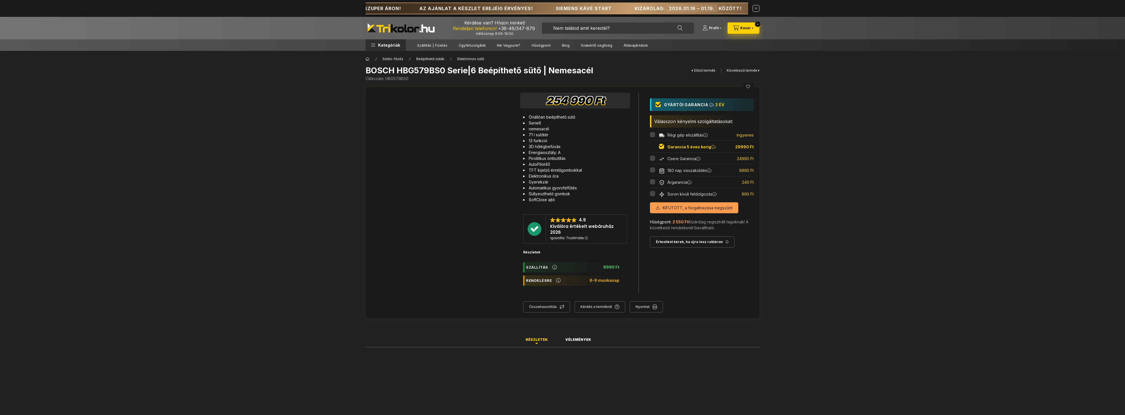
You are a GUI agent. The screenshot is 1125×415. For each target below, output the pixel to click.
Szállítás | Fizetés (432, 45)
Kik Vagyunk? (508, 45)
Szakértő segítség (596, 45)
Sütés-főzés (392, 59)
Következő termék (742, 70)
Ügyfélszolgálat (472, 45)
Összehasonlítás (543, 307)
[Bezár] (756, 8)
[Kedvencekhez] (748, 86)
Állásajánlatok (636, 45)
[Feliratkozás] (692, 242)
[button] (386, 45)
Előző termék (705, 70)
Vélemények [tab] (578, 339)
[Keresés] (680, 28)
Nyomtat (643, 307)
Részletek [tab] (537, 339)
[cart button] (743, 28)
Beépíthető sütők (430, 59)
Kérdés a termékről (596, 307)
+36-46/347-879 (516, 28)
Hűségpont (541, 45)
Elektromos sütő (470, 59)
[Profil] (712, 28)
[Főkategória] (368, 59)
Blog (566, 45)
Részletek (531, 252)
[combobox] (618, 28)
